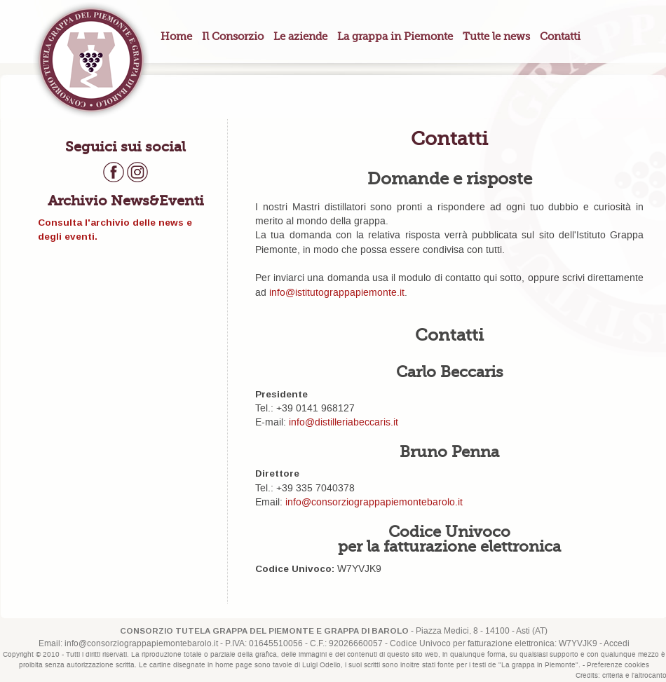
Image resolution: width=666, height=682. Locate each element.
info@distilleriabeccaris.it (343, 422)
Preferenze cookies (618, 665)
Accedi (617, 644)
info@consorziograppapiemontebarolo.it (374, 502)
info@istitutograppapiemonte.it (337, 293)
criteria (612, 675)
